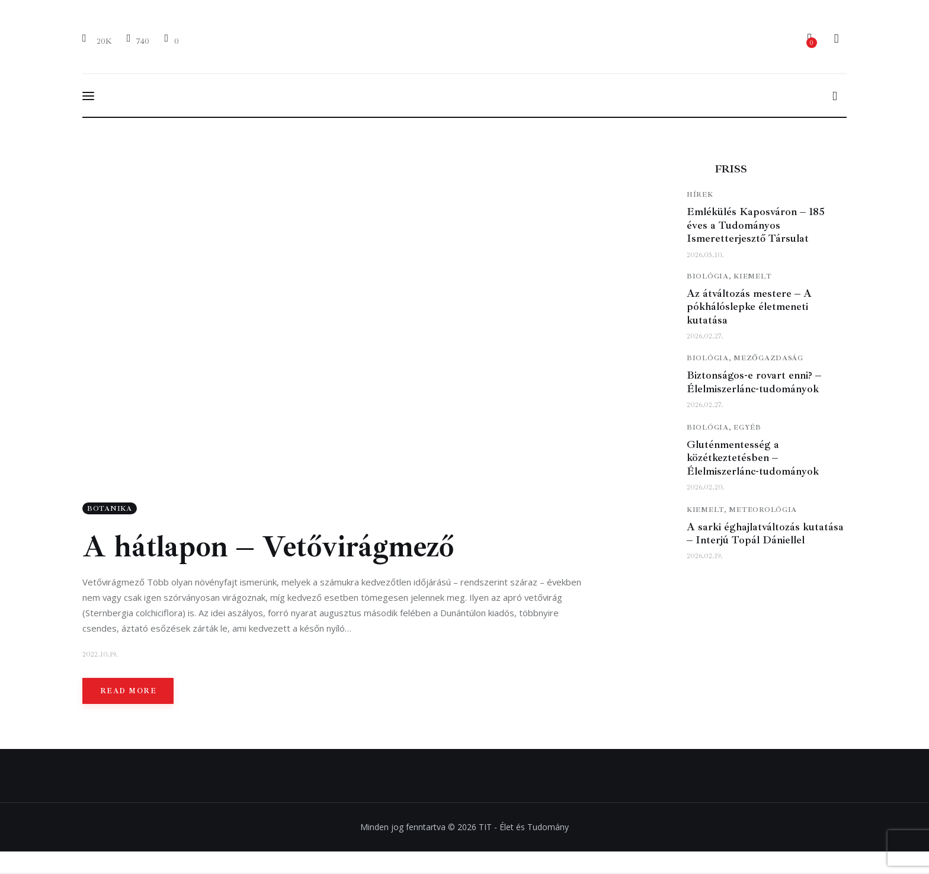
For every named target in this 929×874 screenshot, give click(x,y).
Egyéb (747, 427)
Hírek (700, 194)
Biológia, (710, 276)
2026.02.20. (706, 487)
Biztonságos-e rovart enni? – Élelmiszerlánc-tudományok (754, 382)
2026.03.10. (705, 255)
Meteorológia (763, 509)
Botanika (109, 509)
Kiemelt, (708, 509)
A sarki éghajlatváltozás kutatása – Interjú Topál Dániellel (765, 533)
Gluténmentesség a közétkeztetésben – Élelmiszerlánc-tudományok (753, 458)
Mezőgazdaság (768, 358)
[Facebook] (98, 40)
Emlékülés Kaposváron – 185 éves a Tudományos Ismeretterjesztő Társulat (756, 225)
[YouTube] (138, 40)
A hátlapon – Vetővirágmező (268, 547)
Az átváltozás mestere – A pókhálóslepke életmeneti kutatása (749, 306)
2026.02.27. (705, 336)
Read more (128, 692)
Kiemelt (752, 276)
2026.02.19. (705, 556)
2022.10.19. (100, 655)
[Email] (171, 40)
